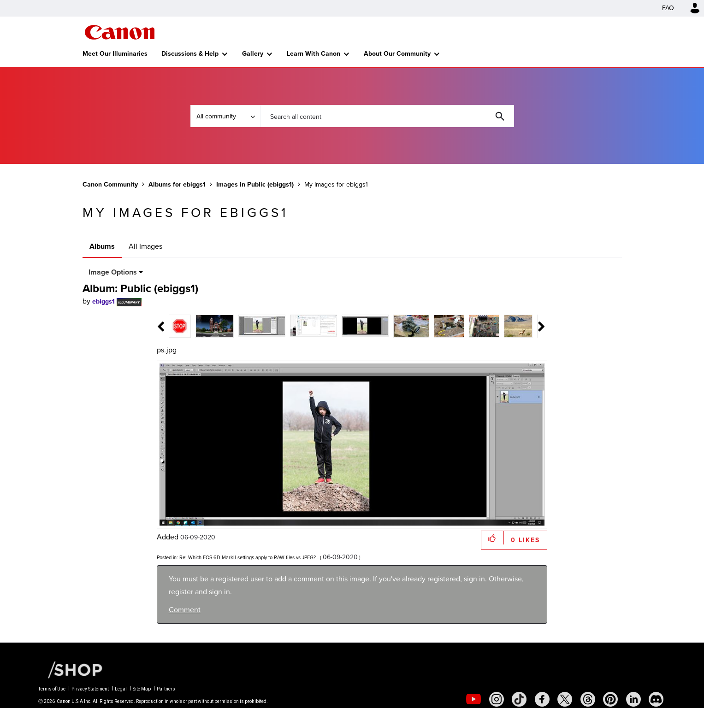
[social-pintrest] (610, 699)
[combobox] (387, 116)
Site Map (142, 688)
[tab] (191, 325)
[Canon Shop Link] (70, 669)
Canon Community (119, 32)
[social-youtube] (473, 699)
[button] (492, 537)
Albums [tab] (102, 246)
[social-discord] (656, 699)
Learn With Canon (313, 54)
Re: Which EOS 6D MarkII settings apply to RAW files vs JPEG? (247, 557)
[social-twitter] (564, 699)
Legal (121, 688)
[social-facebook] (542, 699)
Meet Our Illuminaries (115, 54)
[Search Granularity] (225, 116)
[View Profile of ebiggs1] (103, 301)
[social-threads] (587, 699)
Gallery (252, 54)
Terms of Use (51, 688)
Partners (166, 688)
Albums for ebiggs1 (177, 184)
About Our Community (397, 54)
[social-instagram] (496, 699)
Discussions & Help (190, 54)
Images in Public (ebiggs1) (255, 184)
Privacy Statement (90, 688)
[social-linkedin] (633, 699)
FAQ (668, 8)
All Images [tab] (145, 246)
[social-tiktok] (519, 699)
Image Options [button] (113, 272)
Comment (185, 609)
